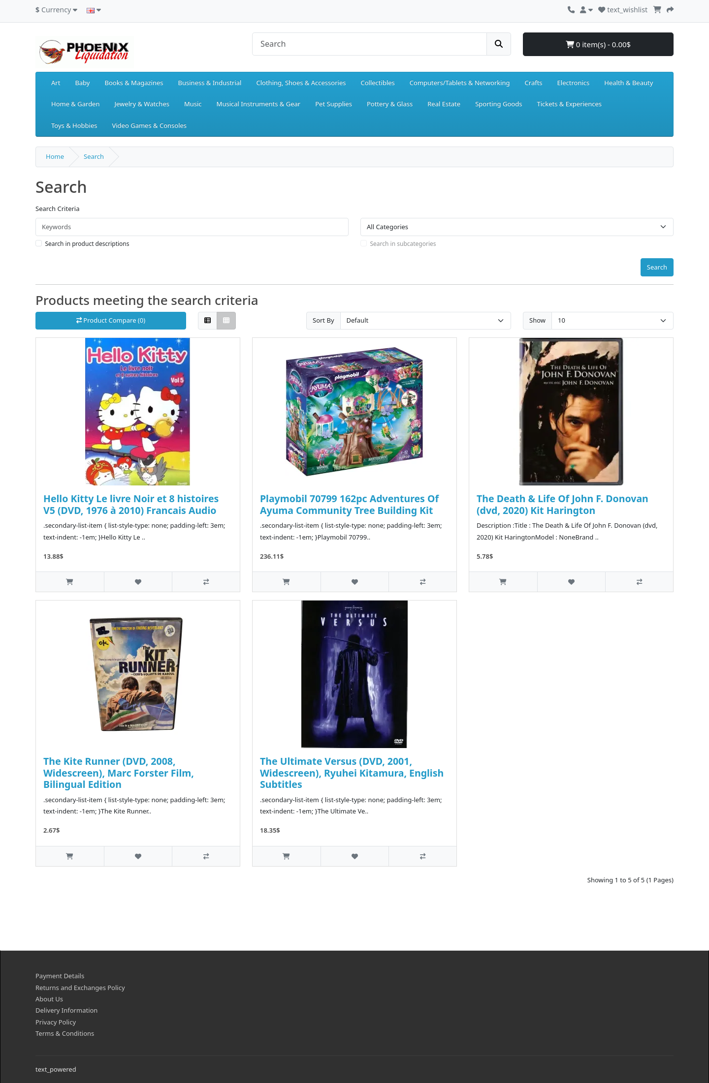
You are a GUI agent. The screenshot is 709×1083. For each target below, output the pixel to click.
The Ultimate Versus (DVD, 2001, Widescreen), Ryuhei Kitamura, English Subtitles (352, 772)
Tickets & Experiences (569, 103)
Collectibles (377, 82)
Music (193, 103)
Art (55, 82)
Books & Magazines (133, 82)
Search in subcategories (403, 244)
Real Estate (443, 103)
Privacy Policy (55, 1022)
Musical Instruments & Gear (259, 103)
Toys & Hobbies (74, 125)
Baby (82, 82)
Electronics (573, 82)
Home (55, 156)
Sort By (323, 320)
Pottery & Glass (390, 103)
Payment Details (59, 975)
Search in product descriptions (87, 244)
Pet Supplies (333, 103)
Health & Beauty (628, 82)
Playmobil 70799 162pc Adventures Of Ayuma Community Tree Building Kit (349, 504)
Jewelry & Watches (142, 103)
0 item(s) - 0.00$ (598, 44)
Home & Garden (75, 103)
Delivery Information (66, 1010)
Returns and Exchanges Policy (80, 987)
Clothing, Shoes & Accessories (301, 82)
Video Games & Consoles (149, 125)
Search (94, 156)
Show (537, 320)
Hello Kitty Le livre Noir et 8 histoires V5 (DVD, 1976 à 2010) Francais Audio (131, 504)
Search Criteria (57, 208)
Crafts (534, 82)
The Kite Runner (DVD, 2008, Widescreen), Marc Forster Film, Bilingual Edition (118, 772)
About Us (49, 998)
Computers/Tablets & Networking (460, 82)
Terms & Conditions (64, 1033)
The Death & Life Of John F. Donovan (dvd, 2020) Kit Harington (562, 504)
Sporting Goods (498, 103)
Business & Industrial (210, 82)
